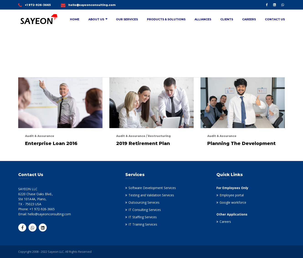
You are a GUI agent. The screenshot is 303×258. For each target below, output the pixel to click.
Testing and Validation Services (151, 195)
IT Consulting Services (144, 210)
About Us (96, 19)
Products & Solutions (166, 19)
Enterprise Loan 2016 (51, 143)
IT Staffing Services (142, 217)
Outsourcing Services (143, 202)
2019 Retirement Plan (143, 143)
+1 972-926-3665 (38, 5)
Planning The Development (241, 143)
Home (74, 19)
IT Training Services (142, 224)
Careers (249, 19)
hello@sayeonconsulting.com (92, 5)
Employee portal (232, 195)
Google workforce (233, 202)
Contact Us (275, 19)
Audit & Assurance (39, 136)
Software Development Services (152, 188)
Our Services (127, 19)
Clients (226, 19)
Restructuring (159, 136)
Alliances (203, 19)
